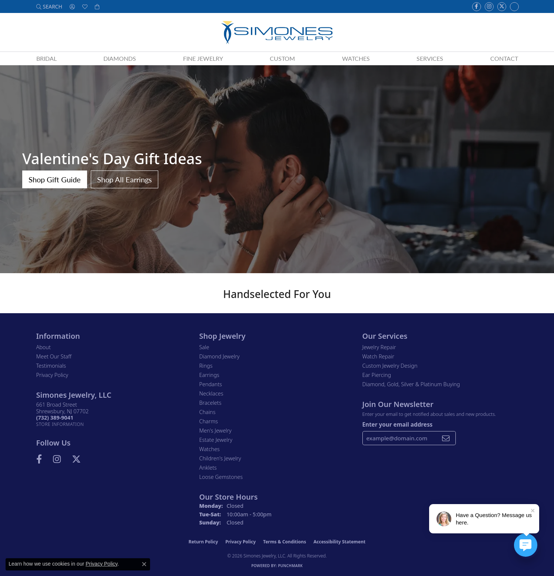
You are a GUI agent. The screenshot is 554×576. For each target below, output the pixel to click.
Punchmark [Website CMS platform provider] (290, 565)
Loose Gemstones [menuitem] (221, 476)
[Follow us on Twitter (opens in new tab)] (501, 6)
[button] (49, 6)
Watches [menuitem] (209, 449)
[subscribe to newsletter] (445, 438)
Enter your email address (397, 424)
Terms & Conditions (284, 542)
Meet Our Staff (54, 356)
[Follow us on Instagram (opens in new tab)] (489, 6)
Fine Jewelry (203, 58)
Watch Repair (378, 356)
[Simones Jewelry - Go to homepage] (276, 32)
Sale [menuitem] (204, 347)
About (43, 347)
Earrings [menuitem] (209, 374)
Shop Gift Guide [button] (55, 179)
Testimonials (51, 365)
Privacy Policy (52, 374)
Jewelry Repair (379, 347)
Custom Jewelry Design (390, 365)
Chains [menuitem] (207, 412)
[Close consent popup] (144, 564)
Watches (356, 58)
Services (430, 58)
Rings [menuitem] (206, 365)
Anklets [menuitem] (208, 467)
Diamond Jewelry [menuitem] (219, 356)
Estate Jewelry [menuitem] (215, 439)
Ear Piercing (376, 374)
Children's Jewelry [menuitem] (220, 458)
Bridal (46, 58)
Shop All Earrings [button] (124, 179)
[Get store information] (60, 424)
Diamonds (119, 58)
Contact (504, 58)
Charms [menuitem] (208, 421)
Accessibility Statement (339, 542)
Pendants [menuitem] (210, 384)
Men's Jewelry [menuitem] (215, 430)
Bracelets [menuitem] (210, 402)
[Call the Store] (54, 417)
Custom (282, 58)
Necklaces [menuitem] (211, 393)
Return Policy (203, 542)
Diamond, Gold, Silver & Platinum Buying (411, 384)
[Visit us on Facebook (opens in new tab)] (476, 6)
